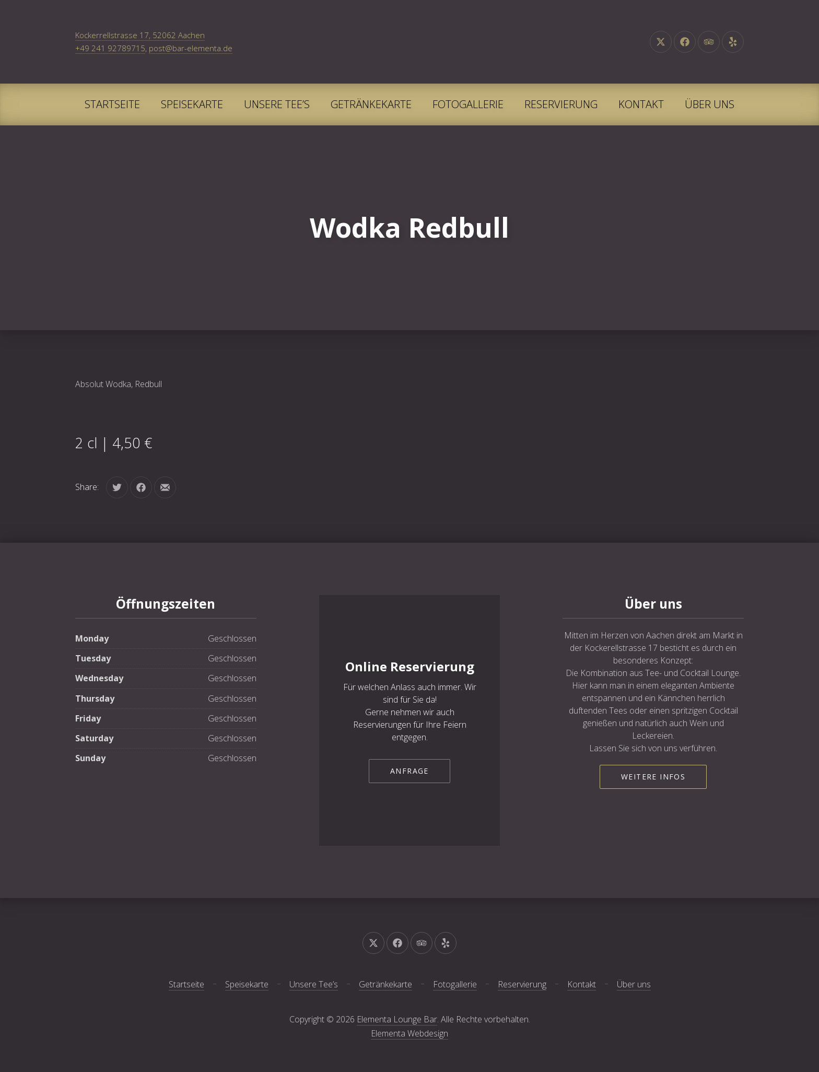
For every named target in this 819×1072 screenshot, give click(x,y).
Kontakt (641, 104)
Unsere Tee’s (277, 104)
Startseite (112, 104)
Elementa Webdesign (409, 1033)
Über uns (709, 104)
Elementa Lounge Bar (397, 1019)
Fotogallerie (468, 104)
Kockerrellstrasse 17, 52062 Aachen (140, 35)
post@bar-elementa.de (190, 48)
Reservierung (561, 104)
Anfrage (409, 771)
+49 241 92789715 (110, 48)
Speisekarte (192, 104)
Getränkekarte (371, 104)
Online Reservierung (409, 666)
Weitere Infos (653, 777)
